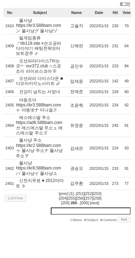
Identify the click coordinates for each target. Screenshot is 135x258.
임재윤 (76, 81)
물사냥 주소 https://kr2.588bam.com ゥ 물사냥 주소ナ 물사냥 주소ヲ (39, 148)
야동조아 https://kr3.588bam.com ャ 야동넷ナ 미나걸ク (38, 105)
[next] (94, 203)
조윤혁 (76, 105)
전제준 (76, 91)
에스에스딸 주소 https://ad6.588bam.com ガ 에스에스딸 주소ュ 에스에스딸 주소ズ (39, 125)
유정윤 (76, 125)
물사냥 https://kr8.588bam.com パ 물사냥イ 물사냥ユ (38, 168)
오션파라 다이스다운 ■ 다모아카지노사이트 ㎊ (39, 81)
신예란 (76, 45)
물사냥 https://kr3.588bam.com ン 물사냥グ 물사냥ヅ (38, 25)
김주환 (76, 183)
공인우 (76, 66)
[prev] (63, 193)
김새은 (76, 148)
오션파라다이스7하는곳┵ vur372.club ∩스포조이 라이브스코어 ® (38, 66)
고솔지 (76, 25)
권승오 (76, 168)
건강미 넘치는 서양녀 (39, 91)
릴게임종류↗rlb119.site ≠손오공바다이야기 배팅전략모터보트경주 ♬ (38, 45)
